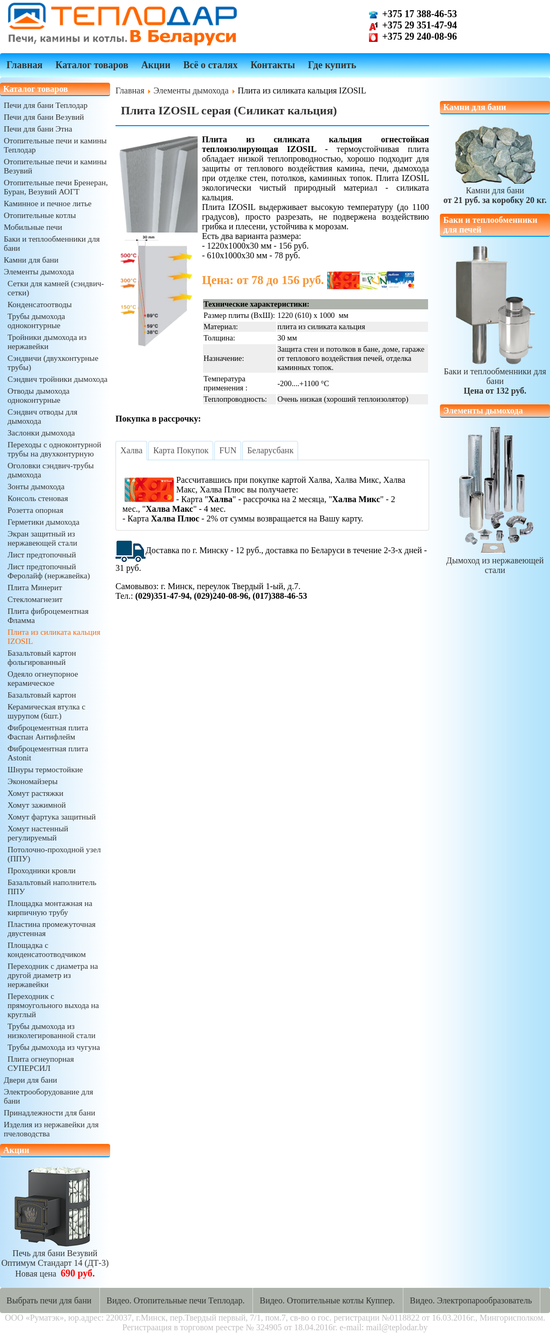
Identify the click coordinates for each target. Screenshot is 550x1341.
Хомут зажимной (37, 805)
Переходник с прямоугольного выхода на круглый (53, 1005)
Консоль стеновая (38, 498)
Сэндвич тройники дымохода (57, 379)
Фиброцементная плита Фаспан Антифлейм (48, 732)
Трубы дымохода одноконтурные (36, 321)
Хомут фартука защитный (52, 817)
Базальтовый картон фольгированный (42, 657)
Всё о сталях (210, 65)
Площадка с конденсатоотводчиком (47, 950)
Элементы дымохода (39, 271)
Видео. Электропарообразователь (471, 1300)
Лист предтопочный (42, 554)
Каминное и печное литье (47, 203)
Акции (155, 65)
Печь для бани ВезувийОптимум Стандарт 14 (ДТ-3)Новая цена (55, 1258)
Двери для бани (30, 1080)
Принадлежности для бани (49, 1112)
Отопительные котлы (40, 215)
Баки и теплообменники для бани (495, 376)
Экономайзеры (32, 781)
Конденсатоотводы (40, 304)
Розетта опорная (35, 510)
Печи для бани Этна (38, 129)
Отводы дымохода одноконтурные (39, 395)
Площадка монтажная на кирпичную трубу (50, 908)
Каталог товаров (91, 65)
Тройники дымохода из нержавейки (47, 342)
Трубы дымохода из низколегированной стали (52, 1031)
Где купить (332, 65)
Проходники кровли (42, 870)
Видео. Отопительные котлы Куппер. (327, 1300)
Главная (24, 65)
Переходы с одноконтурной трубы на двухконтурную (55, 449)
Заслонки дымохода (41, 433)
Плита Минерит (35, 587)
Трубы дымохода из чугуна (54, 1047)
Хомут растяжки (35, 793)
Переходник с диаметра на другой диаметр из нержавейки (53, 975)
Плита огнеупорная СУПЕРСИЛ (41, 1063)
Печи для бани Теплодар (46, 105)
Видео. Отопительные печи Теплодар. (175, 1300)
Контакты (272, 65)
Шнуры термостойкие (45, 769)
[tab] (131, 450)
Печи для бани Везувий (44, 117)
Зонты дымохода (36, 486)
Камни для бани (31, 260)
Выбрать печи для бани (48, 1300)
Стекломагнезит (35, 599)
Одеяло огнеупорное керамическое (43, 678)
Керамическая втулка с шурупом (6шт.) (46, 711)
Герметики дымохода (43, 522)
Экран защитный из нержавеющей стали (42, 538)
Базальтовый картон (42, 695)
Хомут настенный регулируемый (38, 833)
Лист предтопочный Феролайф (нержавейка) (49, 571)
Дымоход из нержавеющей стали (495, 560)
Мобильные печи (33, 227)
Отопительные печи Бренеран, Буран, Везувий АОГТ (56, 187)
